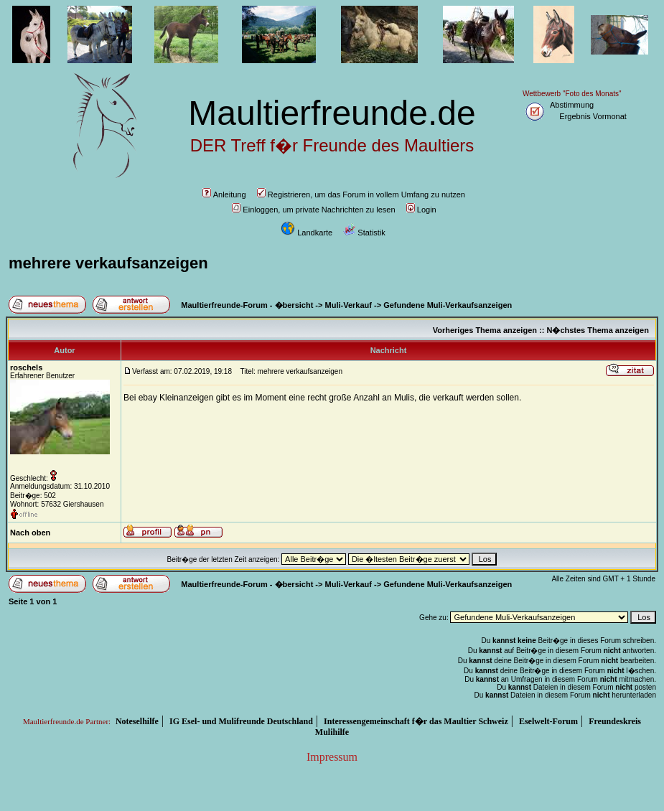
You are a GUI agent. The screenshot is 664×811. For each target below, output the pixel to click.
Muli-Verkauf (348, 305)
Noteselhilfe (137, 721)
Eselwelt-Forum (548, 721)
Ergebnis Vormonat (593, 116)
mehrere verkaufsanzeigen (108, 263)
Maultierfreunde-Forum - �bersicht (247, 305)
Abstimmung (572, 104)
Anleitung (224, 194)
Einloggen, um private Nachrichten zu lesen (313, 209)
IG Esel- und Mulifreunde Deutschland (241, 721)
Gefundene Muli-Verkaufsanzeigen (447, 305)
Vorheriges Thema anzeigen (485, 330)
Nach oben (30, 532)
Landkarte (306, 232)
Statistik (364, 232)
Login (421, 209)
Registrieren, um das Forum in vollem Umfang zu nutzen (361, 194)
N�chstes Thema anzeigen (597, 330)
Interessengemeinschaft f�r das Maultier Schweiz (416, 721)
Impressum (332, 757)
